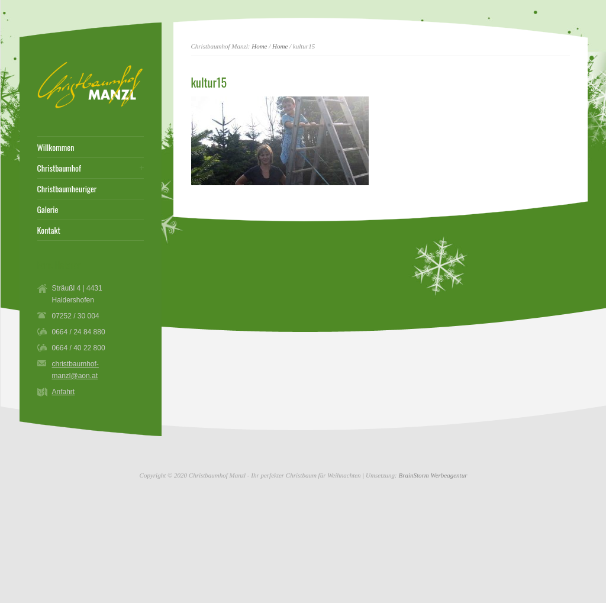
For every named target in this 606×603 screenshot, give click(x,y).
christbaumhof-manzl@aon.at (75, 370)
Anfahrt (63, 392)
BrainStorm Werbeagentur (432, 475)
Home (259, 46)
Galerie (48, 209)
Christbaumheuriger (67, 189)
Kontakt (48, 230)
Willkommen (56, 147)
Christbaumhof (59, 168)
